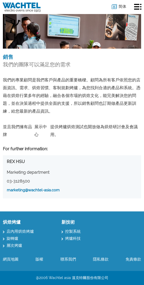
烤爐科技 (71, 238)
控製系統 (71, 231)
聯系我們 (68, 259)
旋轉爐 (10, 238)
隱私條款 (101, 259)
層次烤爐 (12, 245)
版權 (39, 259)
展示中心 (40, 130)
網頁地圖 (10, 259)
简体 (122, 6)
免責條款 (133, 259)
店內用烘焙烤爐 (18, 231)
